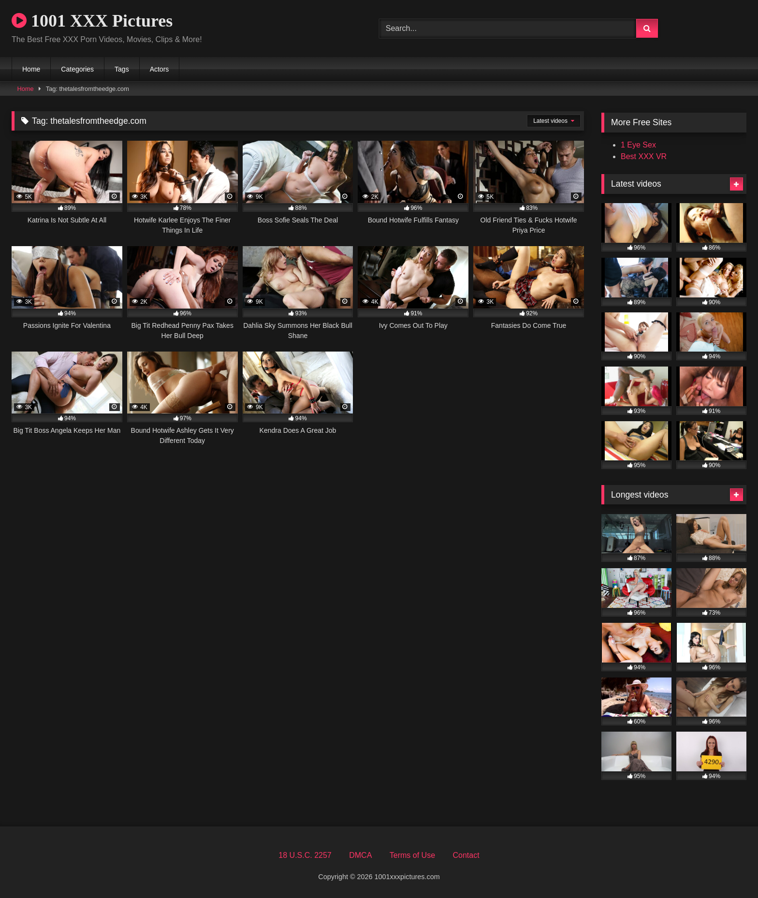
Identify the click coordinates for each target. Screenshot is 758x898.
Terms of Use (412, 855)
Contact (465, 855)
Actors (159, 69)
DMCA (360, 855)
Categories (77, 69)
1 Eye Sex (638, 145)
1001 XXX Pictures (92, 20)
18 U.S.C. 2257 (304, 855)
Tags (122, 69)
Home (31, 69)
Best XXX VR (644, 156)
